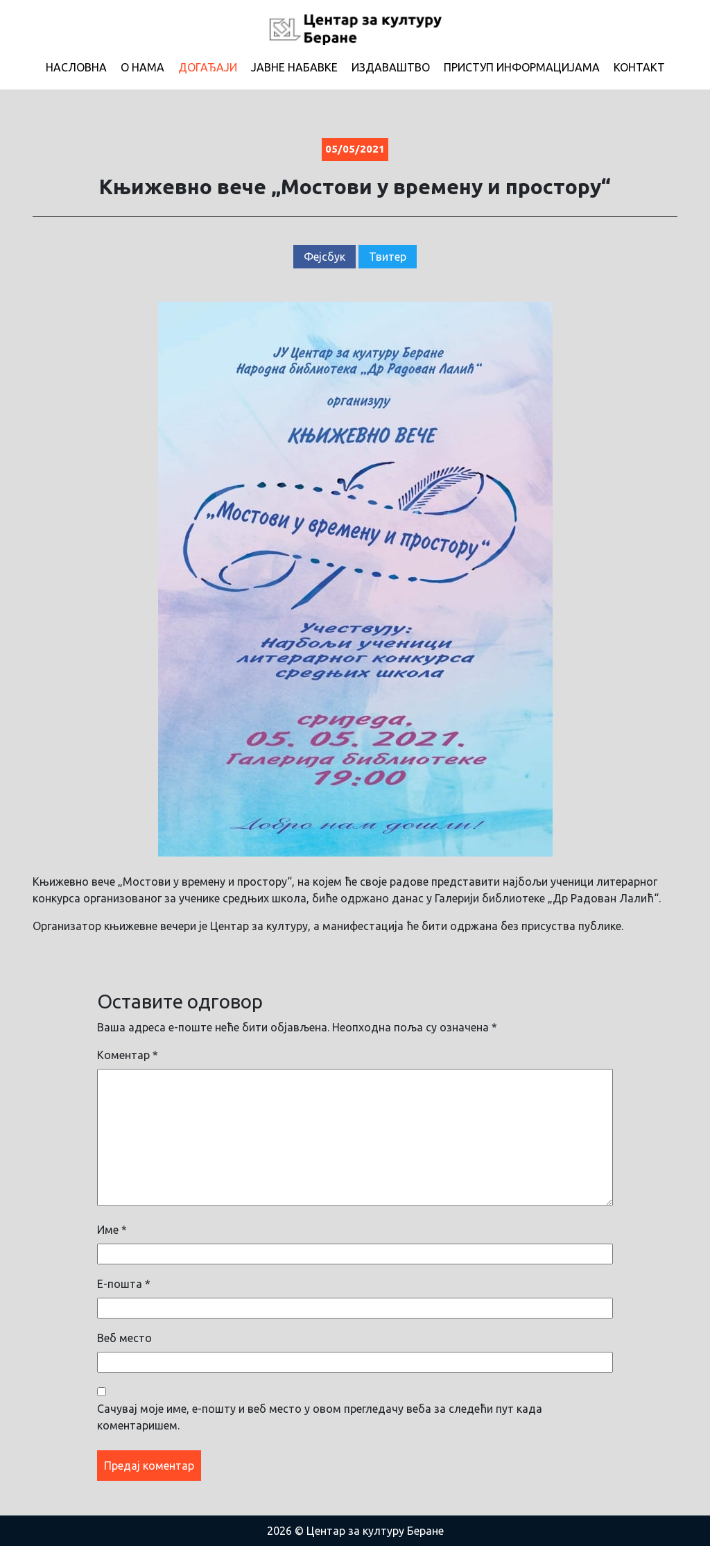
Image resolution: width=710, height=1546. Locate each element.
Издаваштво (391, 67)
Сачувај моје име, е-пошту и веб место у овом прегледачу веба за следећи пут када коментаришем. (319, 1417)
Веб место (124, 1338)
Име (112, 1229)
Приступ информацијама (522, 67)
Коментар (127, 1055)
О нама (142, 67)
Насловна (76, 67)
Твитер (387, 256)
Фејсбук (324, 256)
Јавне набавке (294, 67)
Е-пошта (123, 1284)
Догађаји (207, 67)
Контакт (639, 67)
